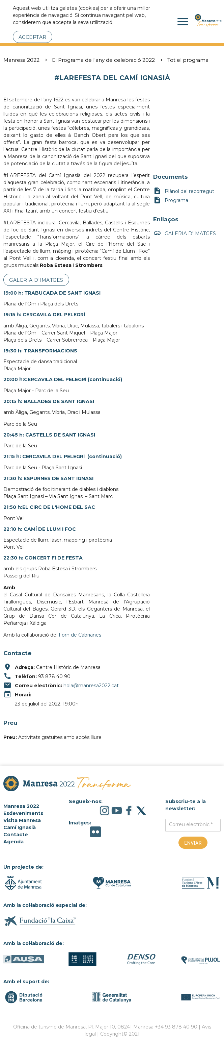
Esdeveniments (23, 813)
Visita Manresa (22, 820)
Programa (170, 200)
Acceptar (33, 37)
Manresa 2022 (21, 60)
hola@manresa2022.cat (91, 686)
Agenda (13, 842)
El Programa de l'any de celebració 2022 (103, 60)
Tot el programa (187, 60)
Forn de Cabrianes (80, 635)
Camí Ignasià (19, 827)
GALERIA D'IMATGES (36, 280)
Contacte (15, 835)
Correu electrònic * (191, 824)
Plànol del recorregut (183, 191)
